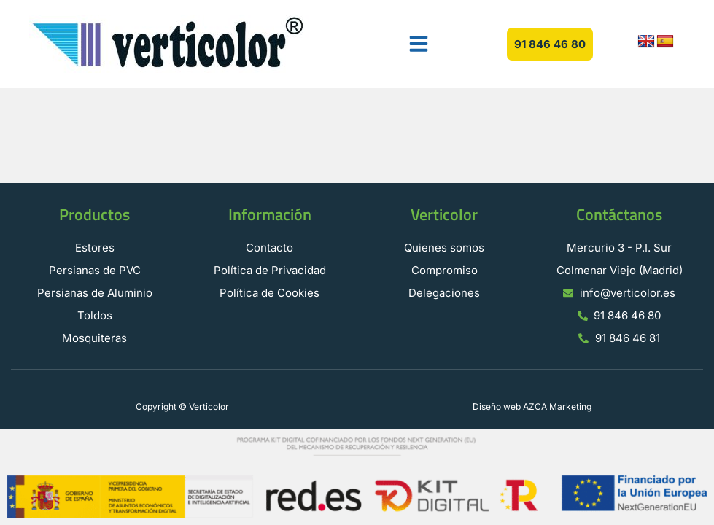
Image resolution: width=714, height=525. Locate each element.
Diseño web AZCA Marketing (532, 406)
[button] (418, 43)
